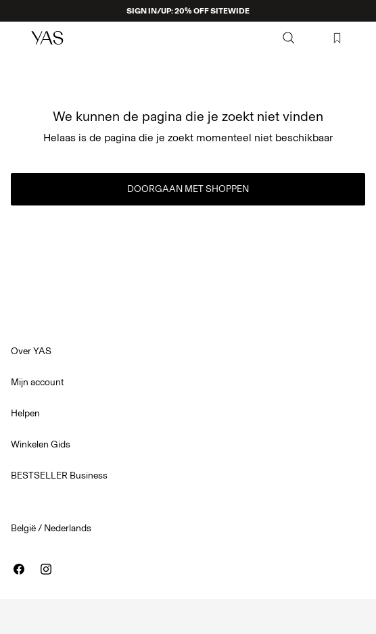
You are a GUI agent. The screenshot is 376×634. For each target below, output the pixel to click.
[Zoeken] (289, 38)
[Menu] (17, 38)
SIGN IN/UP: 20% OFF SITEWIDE (188, 11)
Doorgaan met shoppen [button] (188, 189)
